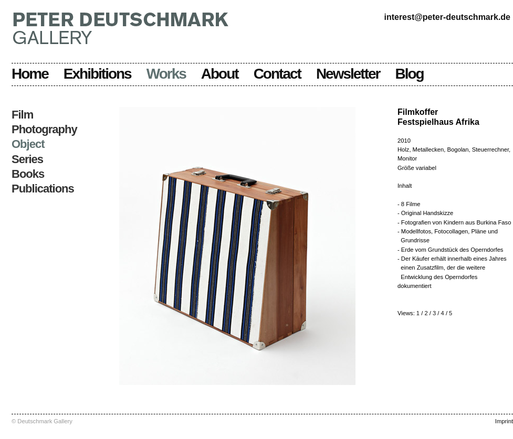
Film (22, 114)
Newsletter (348, 74)
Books (28, 173)
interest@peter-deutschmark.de (447, 17)
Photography (44, 129)
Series (27, 159)
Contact (277, 74)
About (219, 74)
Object (28, 144)
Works (166, 74)
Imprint (504, 421)
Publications (43, 188)
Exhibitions (97, 74)
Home (30, 74)
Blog (409, 74)
